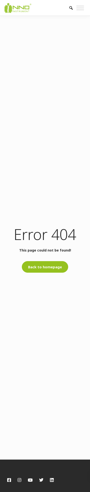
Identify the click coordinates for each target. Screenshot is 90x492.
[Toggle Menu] (80, 8)
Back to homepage (45, 266)
